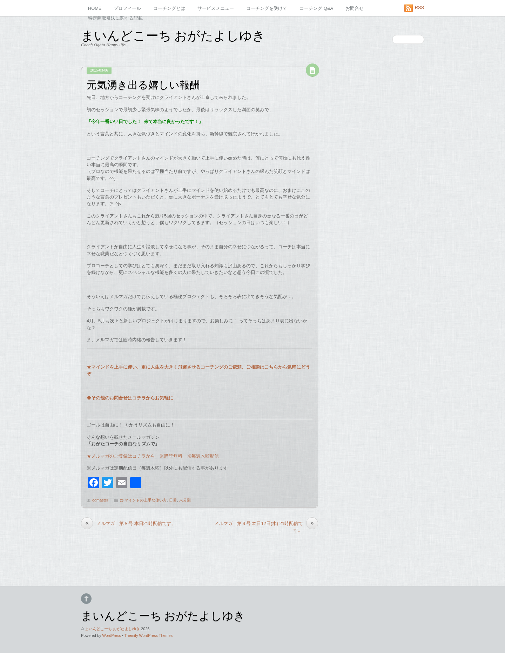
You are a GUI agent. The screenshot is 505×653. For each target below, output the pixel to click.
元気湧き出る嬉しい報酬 (143, 84)
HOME (94, 8)
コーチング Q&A (316, 8)
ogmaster (100, 500)
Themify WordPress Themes (148, 635)
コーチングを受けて (266, 8)
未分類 (185, 500)
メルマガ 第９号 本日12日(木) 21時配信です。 (266, 526)
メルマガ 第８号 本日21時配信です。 (128, 523)
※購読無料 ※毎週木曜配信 (187, 456)
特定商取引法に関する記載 (115, 18)
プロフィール (127, 8)
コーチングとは (169, 8)
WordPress (111, 635)
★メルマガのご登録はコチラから (121, 456)
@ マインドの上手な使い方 (143, 500)
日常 (173, 500)
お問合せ (354, 8)
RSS (419, 7)
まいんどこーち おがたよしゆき (112, 629)
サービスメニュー (215, 8)
